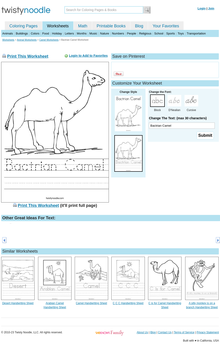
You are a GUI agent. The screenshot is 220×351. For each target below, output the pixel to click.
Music (93, 33)
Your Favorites (166, 26)
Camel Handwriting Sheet (91, 303)
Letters (69, 33)
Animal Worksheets (27, 40)
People (131, 33)
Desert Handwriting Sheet (18, 303)
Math (82, 26)
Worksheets (58, 26)
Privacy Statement (208, 332)
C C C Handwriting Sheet (128, 303)
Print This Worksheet (27, 56)
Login (202, 8)
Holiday (57, 33)
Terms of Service (184, 332)
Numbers (118, 33)
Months (82, 33)
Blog (139, 26)
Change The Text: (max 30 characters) (178, 118)
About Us (142, 332)
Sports (170, 33)
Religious (145, 33)
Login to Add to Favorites (88, 55)
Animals (7, 33)
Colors (35, 33)
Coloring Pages (23, 26)
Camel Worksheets (48, 40)
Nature (104, 33)
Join (211, 8)
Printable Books (111, 26)
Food (45, 33)
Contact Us (165, 332)
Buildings (22, 33)
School (158, 33)
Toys (181, 33)
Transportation (196, 33)
